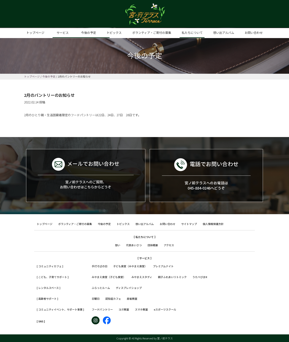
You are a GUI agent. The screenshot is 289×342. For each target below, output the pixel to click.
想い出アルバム (223, 32)
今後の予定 (88, 32)
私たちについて (192, 32)
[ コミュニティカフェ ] (50, 266)
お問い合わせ (254, 32)
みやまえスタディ (141, 277)
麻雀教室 (132, 298)
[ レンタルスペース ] (48, 288)
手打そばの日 (99, 266)
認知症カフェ (113, 298)
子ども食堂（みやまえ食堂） (130, 266)
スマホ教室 (141, 309)
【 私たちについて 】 (144, 237)
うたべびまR (199, 277)
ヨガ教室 (124, 309)
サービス (63, 32)
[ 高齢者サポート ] (47, 298)
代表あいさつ (134, 245)
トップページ (35, 32)
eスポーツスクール (165, 309)
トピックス (114, 32)
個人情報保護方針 (213, 224)
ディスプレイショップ (129, 288)
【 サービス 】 (144, 258)
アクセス (169, 245)
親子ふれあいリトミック (172, 277)
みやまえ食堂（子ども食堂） (109, 277)
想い (117, 245)
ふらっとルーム (101, 288)
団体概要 (153, 245)
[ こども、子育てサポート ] (53, 277)
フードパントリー (102, 309)
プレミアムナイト (163, 266)
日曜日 (96, 298)
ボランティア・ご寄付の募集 (151, 32)
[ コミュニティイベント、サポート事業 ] (60, 309)
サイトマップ (189, 224)
